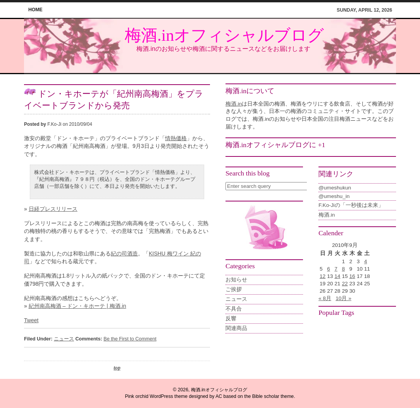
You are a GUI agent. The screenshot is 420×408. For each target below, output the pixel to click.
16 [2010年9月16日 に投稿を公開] (352, 276)
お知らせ (236, 280)
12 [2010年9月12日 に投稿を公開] (322, 276)
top (117, 368)
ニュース (64, 339)
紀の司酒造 (124, 253)
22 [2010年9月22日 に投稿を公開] (345, 283)
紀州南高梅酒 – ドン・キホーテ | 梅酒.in (77, 306)
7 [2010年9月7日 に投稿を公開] (335, 269)
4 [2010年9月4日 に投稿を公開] (365, 261)
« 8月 (324, 298)
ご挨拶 (233, 289)
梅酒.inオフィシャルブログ (224, 35)
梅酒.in (233, 104)
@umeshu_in (333, 196)
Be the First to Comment (129, 339)
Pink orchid (136, 396)
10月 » (343, 298)
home (35, 9)
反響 (230, 318)
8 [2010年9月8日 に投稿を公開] (343, 269)
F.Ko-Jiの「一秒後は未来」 (351, 205)
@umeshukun (334, 188)
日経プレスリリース (53, 209)
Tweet (31, 320)
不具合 (233, 309)
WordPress (161, 396)
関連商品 (236, 328)
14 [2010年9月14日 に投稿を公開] (337, 276)
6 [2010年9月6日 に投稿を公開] (328, 269)
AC (218, 396)
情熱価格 (176, 138)
